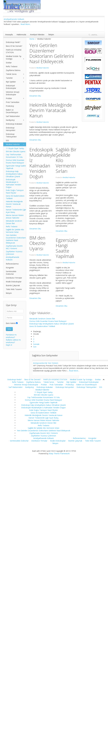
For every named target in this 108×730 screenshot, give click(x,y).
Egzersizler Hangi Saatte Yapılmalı (16, 167)
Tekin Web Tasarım (14, 289)
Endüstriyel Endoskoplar (11, 86)
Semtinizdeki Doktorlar (11, 272)
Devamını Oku (35, 96)
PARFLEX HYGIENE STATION (13, 51)
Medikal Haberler (43, 68)
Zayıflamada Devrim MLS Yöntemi (14, 247)
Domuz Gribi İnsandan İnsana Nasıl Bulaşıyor (48, 321)
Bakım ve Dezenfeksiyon (12, 111)
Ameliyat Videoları (37, 35)
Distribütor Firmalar (14, 278)
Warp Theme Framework (59, 456)
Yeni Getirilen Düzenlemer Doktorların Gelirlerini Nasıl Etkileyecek (16, 239)
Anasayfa (9, 35)
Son (34, 346)
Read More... (26, 24)
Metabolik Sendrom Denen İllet (42, 318)
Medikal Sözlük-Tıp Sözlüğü (13, 57)
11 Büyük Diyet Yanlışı (15, 148)
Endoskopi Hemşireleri (10, 128)
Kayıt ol (9, 345)
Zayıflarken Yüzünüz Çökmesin (14, 252)
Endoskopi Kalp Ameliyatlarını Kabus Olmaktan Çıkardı (51, 324)
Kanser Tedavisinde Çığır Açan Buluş (16, 210)
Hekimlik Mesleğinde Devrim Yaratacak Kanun (14, 204)
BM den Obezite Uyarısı (15, 151)
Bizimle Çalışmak (13, 285)
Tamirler (9, 78)
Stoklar (9, 62)
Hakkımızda (21, 35)
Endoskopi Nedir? (13, 42)
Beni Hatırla (10, 323)
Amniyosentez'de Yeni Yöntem (45, 363)
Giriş (9, 329)
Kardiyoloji (10, 120)
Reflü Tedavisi (11, 66)
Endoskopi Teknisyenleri (11, 135)
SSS (7, 140)
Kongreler (10, 267)
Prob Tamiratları (12, 102)
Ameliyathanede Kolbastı (14, 19)
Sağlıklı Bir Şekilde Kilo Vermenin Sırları (15, 230)
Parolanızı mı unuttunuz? (11, 335)
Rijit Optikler (11, 82)
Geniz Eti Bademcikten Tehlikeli (42, 326)
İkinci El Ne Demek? (14, 46)
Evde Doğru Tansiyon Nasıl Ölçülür (15, 191)
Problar (9, 98)
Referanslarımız (12, 264)
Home (31, 39)
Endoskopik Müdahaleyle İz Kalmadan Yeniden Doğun (13, 183)
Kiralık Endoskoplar (13, 281)
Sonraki (36, 344)
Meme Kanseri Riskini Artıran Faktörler (14, 216)
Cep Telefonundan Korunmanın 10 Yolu (14, 155)
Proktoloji (10, 106)
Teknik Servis (11, 74)
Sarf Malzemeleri (13, 116)
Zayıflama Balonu (13, 70)
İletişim (51, 35)
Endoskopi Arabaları (14, 124)
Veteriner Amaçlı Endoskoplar (12, 93)
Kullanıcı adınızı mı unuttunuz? (13, 341)
